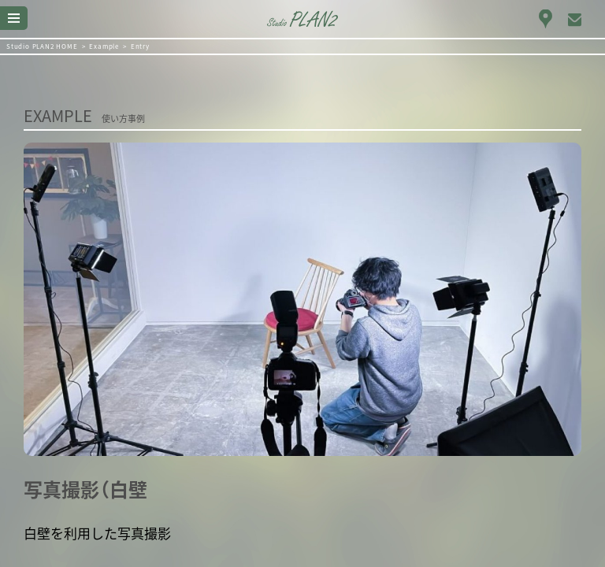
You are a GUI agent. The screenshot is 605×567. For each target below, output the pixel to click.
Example (104, 46)
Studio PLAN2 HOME (42, 46)
